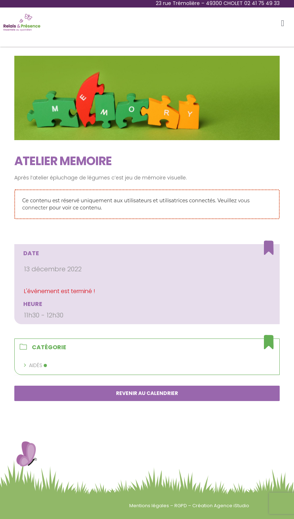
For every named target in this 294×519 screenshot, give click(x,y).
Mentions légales (149, 505)
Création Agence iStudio (220, 505)
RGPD (181, 505)
